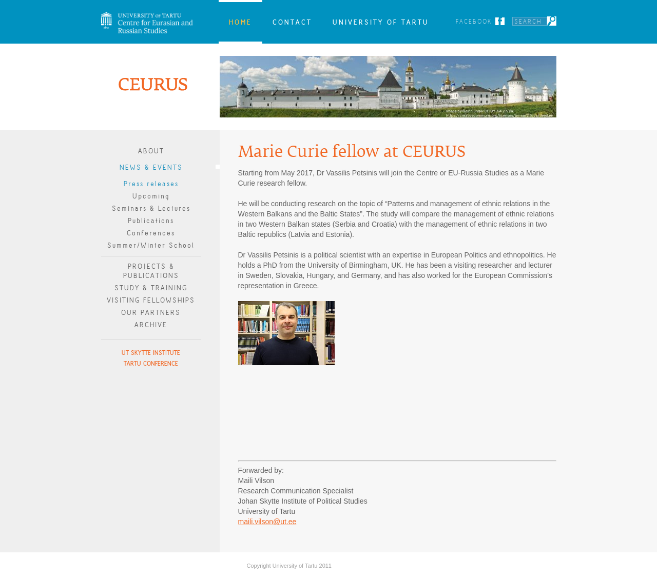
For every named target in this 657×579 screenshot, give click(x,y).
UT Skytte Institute (151, 352)
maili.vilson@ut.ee (267, 521)
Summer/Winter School (151, 245)
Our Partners (151, 312)
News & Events (151, 167)
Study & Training (150, 288)
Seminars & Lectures (151, 208)
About (151, 151)
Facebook (474, 21)
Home (240, 22)
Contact (292, 22)
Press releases (151, 183)
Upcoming (150, 196)
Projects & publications (151, 271)
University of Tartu (381, 22)
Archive (150, 325)
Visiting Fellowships (151, 300)
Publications (151, 220)
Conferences (151, 233)
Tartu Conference (151, 363)
